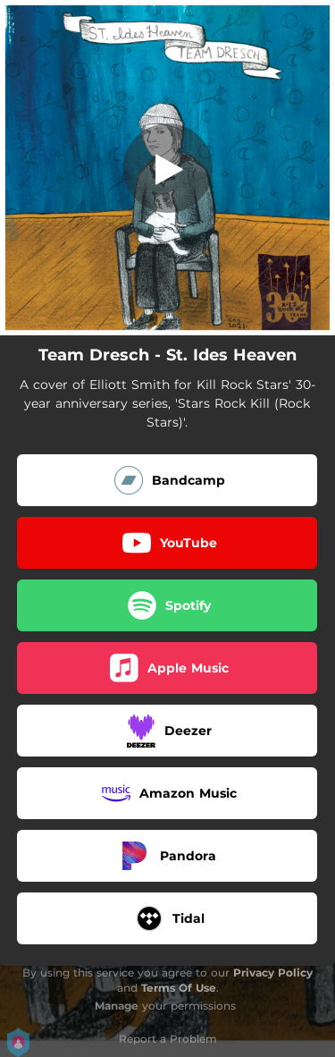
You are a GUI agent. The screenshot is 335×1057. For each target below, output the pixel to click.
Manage (116, 1005)
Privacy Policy (273, 972)
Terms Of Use (178, 987)
